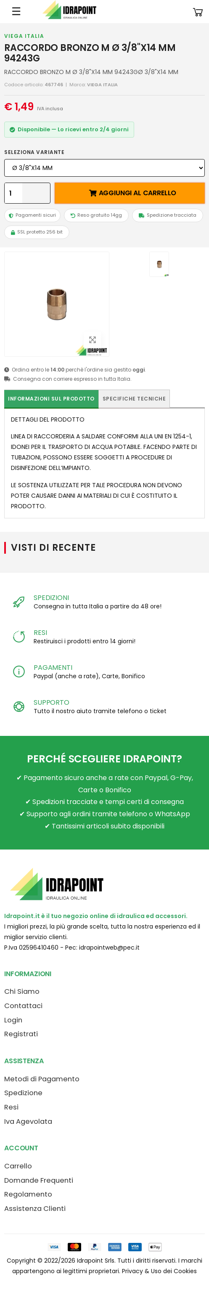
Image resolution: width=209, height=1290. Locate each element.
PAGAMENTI (53, 667)
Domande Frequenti (38, 1180)
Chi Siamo (22, 991)
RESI (40, 632)
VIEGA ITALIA (24, 36)
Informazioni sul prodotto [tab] (51, 398)
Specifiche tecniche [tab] (134, 398)
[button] (198, 11)
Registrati (21, 1034)
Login (13, 1020)
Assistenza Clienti (35, 1208)
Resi (11, 1107)
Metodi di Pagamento (41, 1079)
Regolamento (28, 1194)
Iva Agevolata (28, 1121)
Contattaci (23, 1006)
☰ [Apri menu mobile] (16, 11)
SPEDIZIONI (51, 598)
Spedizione (23, 1093)
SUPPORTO (51, 702)
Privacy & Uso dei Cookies (159, 1271)
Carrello (18, 1166)
